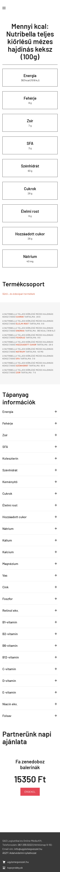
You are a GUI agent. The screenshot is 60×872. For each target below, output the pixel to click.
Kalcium (8, 552)
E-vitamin (9, 692)
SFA (30, 143)
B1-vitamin (9, 622)
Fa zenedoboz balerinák (30, 764)
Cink (5, 587)
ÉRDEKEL (30, 791)
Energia (30, 75)
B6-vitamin (10, 645)
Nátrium (30, 256)
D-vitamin (9, 680)
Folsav (6, 715)
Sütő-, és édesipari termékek (18, 293)
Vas (4, 575)
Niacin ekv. (10, 704)
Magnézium (10, 563)
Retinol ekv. (10, 610)
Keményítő (9, 482)
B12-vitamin (10, 657)
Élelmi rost (30, 211)
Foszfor (7, 598)
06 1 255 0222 (25, 844)
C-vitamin (9, 669)
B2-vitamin (10, 634)
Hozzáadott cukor (30, 233)
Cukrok (30, 188)
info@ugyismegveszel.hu (28, 848)
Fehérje (30, 98)
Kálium (7, 540)
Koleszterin (10, 458)
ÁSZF (5, 852)
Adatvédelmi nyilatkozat (23, 852)
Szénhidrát (30, 166)
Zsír (30, 120)
